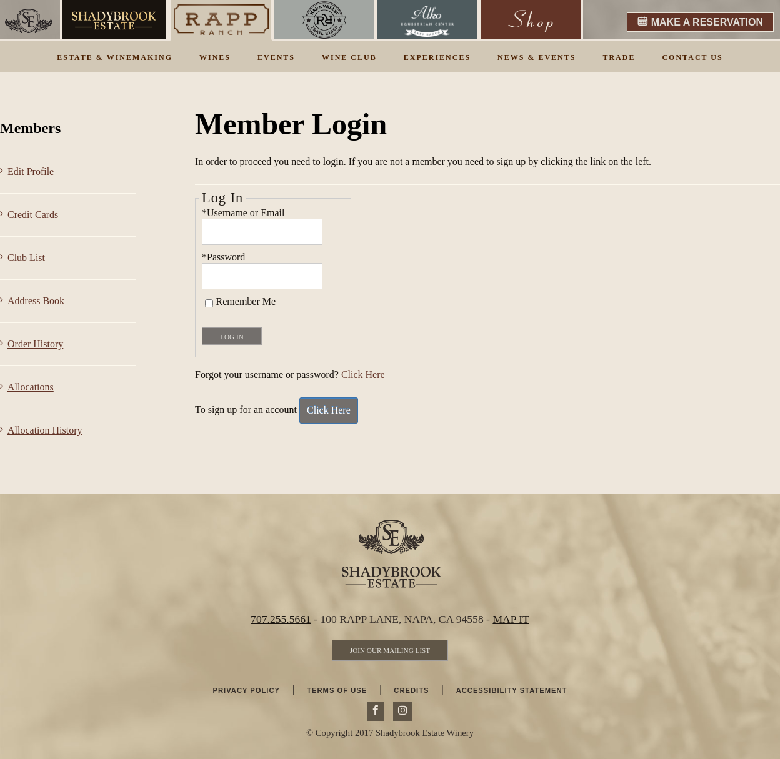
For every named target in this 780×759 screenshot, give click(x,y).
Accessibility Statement (512, 690)
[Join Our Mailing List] (390, 650)
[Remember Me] (209, 303)
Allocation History (45, 430)
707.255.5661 (281, 619)
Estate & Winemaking (114, 57)
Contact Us (692, 57)
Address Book (36, 300)
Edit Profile (31, 171)
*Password (223, 257)
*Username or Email (243, 212)
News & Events (537, 57)
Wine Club (349, 57)
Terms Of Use (337, 690)
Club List (26, 257)
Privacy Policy (246, 690)
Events (276, 57)
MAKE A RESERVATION (707, 22)
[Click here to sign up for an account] (328, 410)
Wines (215, 57)
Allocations (31, 387)
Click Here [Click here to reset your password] (363, 374)
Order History (35, 344)
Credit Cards (33, 214)
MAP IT (510, 619)
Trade (618, 57)
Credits (411, 690)
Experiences (437, 57)
